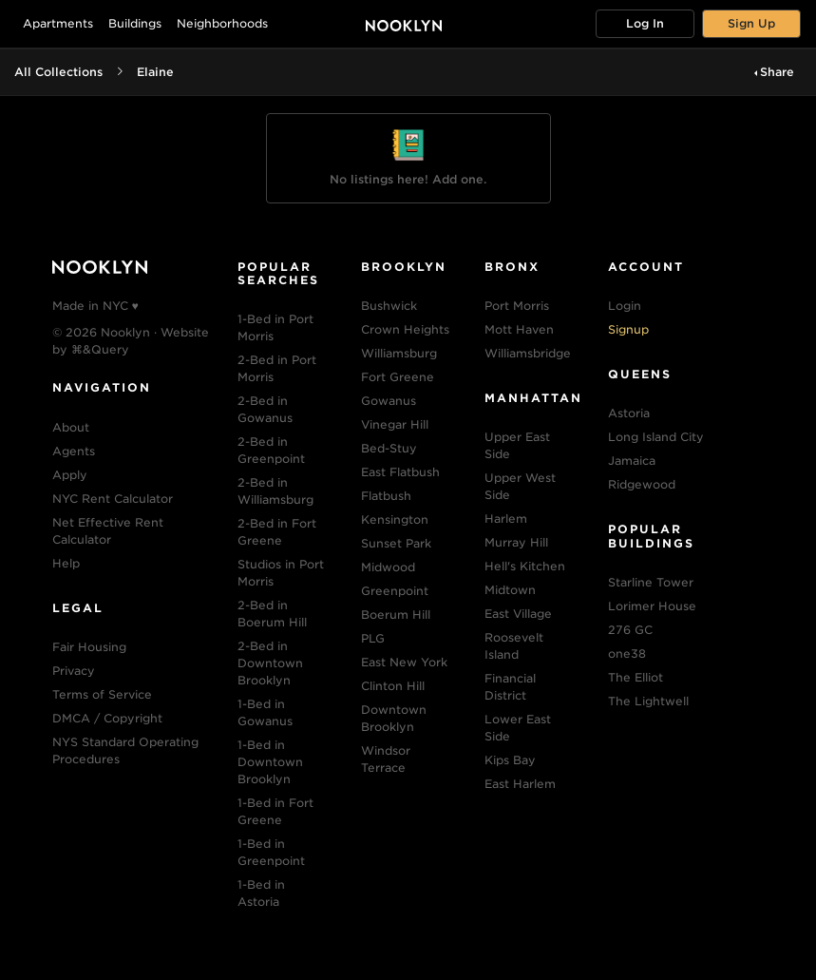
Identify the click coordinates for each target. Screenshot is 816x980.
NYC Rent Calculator (112, 498)
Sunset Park (396, 543)
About (70, 427)
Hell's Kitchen (524, 566)
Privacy (73, 670)
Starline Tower (650, 582)
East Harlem (520, 784)
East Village (518, 613)
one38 (627, 653)
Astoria (629, 413)
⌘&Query (100, 349)
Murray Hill (516, 542)
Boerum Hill (395, 614)
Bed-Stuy (389, 448)
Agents (73, 451)
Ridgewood (641, 484)
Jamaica (631, 460)
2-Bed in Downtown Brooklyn (270, 663)
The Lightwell (648, 701)
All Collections (58, 72)
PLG (373, 638)
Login (624, 305)
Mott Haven (519, 329)
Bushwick (389, 305)
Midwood (388, 567)
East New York (404, 662)
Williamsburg (399, 353)
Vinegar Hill (394, 424)
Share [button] (777, 72)
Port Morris (516, 305)
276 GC (630, 630)
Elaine (155, 72)
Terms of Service (102, 694)
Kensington (394, 519)
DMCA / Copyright (107, 718)
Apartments (58, 23)
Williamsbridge (527, 353)
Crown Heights (405, 329)
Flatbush (386, 496)
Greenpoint (394, 591)
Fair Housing (89, 647)
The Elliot (635, 677)
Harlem (505, 518)
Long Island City (656, 437)
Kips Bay (510, 760)
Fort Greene (397, 377)
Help (66, 563)
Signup (628, 329)
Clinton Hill (393, 686)
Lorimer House (652, 606)
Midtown (510, 590)
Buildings (134, 23)
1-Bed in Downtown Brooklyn (270, 762)
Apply (69, 475)
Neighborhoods (222, 23)
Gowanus (388, 401)
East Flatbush (400, 472)
